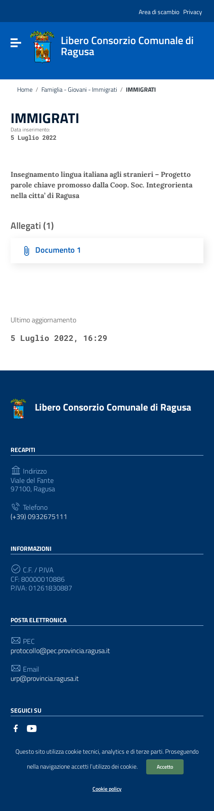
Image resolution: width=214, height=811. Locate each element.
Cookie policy (107, 789)
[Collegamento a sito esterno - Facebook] (16, 727)
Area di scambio (159, 11)
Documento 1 (58, 250)
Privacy (192, 11)
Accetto (165, 766)
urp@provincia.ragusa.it (45, 678)
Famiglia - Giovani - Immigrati (79, 89)
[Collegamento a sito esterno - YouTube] (31, 727)
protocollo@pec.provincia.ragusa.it (60, 651)
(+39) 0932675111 (39, 516)
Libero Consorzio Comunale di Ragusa (113, 407)
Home (25, 89)
